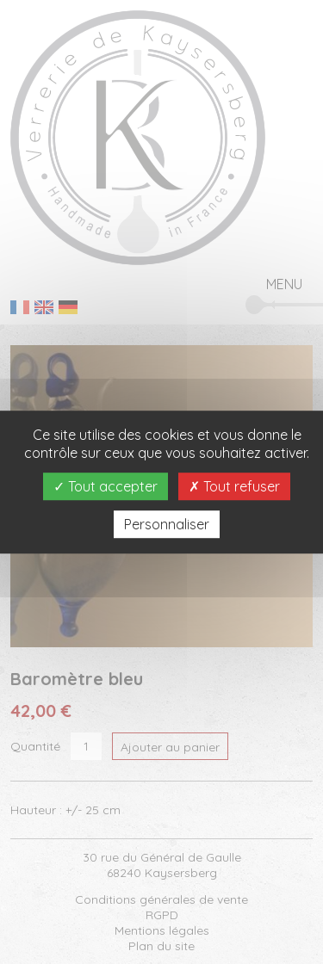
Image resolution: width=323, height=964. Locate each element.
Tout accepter (105, 486)
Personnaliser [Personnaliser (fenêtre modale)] (166, 524)
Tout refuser (234, 486)
